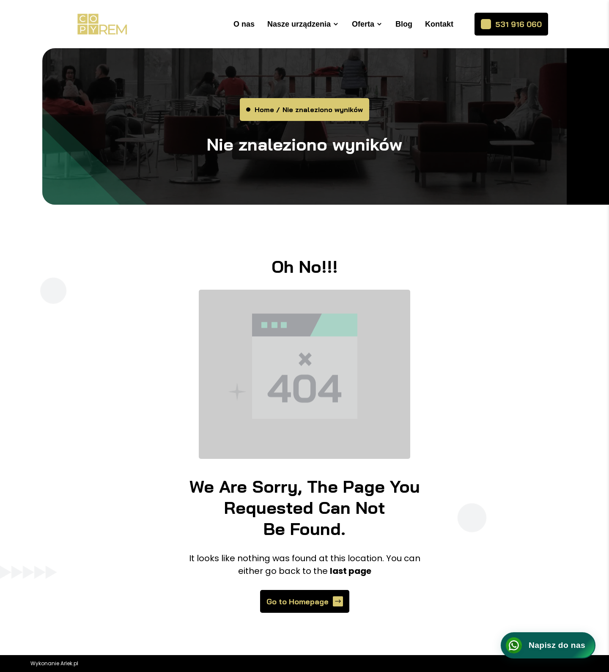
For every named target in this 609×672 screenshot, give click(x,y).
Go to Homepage (297, 601)
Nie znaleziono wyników (323, 109)
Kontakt (439, 24)
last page (350, 571)
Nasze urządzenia (299, 24)
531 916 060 (518, 24)
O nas (244, 24)
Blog (403, 24)
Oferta (363, 24)
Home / (267, 109)
